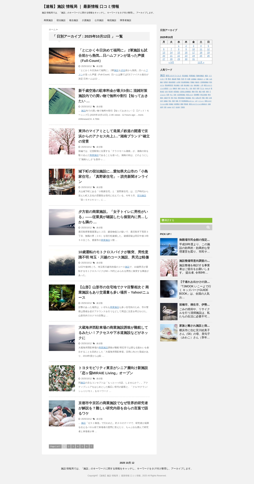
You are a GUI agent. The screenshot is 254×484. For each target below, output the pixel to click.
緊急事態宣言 (169, 85)
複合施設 (73, 20)
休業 (161, 107)
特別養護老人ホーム (187, 101)
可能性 (183, 107)
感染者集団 (171, 82)
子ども (202, 88)
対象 (207, 79)
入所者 (178, 82)
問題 (203, 98)
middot (169, 107)
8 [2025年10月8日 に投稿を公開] (178, 49)
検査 (177, 101)
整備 (193, 91)
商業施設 (48, 20)
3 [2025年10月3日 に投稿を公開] (193, 46)
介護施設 (86, 20)
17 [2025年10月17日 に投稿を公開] (193, 52)
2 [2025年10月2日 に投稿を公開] (186, 46)
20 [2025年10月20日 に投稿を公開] (164, 55)
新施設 (171, 104)
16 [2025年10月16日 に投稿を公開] (186, 52)
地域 (179, 88)
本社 (193, 98)
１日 (196, 101)
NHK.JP (207, 88)
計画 (210, 98)
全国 (181, 85)
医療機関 (196, 94)
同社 (169, 101)
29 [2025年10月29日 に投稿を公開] (179, 59)
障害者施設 (125, 20)
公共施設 (99, 20)
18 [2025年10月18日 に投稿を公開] (201, 52)
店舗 (209, 104)
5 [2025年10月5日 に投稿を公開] (208, 46)
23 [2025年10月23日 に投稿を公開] (186, 55)
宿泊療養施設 (185, 82)
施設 (116, 70)
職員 (178, 79)
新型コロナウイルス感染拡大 (198, 104)
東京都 (170, 91)
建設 (200, 91)
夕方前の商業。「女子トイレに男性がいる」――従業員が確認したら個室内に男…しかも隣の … (113, 217)
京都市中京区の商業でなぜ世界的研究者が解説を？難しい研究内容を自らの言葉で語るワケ (113, 408)
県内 (169, 79)
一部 (201, 85)
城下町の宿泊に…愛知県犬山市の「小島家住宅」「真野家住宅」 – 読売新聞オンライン (113, 176)
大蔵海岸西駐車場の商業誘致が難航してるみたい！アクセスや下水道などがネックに (113, 333)
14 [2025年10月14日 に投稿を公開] (171, 52)
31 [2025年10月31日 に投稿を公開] (193, 59)
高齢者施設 (200, 76)
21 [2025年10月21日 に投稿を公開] (171, 55)
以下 (173, 107)
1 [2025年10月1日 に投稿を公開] (178, 46)
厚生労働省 (203, 94)
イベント (201, 101)
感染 (206, 76)
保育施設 (176, 91)
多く (187, 88)
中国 (165, 107)
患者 (175, 94)
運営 (206, 98)
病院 (207, 91)
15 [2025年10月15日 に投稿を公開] (179, 52)
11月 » (201, 62)
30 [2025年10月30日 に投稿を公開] (186, 59)
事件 (209, 94)
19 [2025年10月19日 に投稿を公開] (208, 52)
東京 (210, 82)
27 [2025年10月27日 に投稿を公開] (164, 59)
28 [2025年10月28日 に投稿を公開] (171, 59)
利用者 (166, 82)
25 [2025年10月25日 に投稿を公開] (201, 55)
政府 (194, 88)
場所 (173, 101)
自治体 (178, 107)
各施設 (166, 101)
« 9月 (171, 62)
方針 (191, 88)
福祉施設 (196, 85)
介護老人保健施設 (185, 91)
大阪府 (166, 98)
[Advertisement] (186, 162)
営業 (167, 94)
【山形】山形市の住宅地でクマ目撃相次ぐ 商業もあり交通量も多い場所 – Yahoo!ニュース (114, 292)
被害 (203, 91)
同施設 (192, 82)
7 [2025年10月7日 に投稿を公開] (171, 49)
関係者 (186, 104)
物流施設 (111, 20)
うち (170, 88)
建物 (181, 104)
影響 (188, 79)
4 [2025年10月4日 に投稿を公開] (200, 46)
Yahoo (183, 88)
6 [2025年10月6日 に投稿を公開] (163, 49)
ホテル (162, 85)
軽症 (175, 98)
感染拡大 (200, 79)
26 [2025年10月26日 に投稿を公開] (208, 55)
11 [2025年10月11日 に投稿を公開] (201, 49)
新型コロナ (189, 94)
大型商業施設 (181, 94)
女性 (166, 91)
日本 (161, 101)
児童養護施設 (204, 82)
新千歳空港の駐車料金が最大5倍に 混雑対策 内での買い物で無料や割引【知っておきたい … (113, 96)
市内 (182, 79)
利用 (198, 88)
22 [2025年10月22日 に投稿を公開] (179, 55)
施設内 (197, 82)
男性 (196, 91)
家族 (161, 98)
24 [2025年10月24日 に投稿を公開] (193, 55)
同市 (172, 98)
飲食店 (162, 91)
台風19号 (198, 98)
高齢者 (175, 88)
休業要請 (177, 104)
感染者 (174, 79)
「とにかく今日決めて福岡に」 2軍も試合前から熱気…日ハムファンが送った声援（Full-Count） (112, 55)
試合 (123, 70)
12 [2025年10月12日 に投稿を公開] (208, 49)
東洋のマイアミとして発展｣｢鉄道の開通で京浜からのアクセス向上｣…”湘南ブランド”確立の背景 (114, 136)
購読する (168, 220)
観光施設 (177, 85)
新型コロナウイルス (173, 76)
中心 (171, 94)
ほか (191, 85)
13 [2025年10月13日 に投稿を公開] (164, 52)
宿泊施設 (61, 20)
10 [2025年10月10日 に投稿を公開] (193, 49)
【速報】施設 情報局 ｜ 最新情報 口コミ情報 (80, 6)
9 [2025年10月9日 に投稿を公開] (186, 49)
